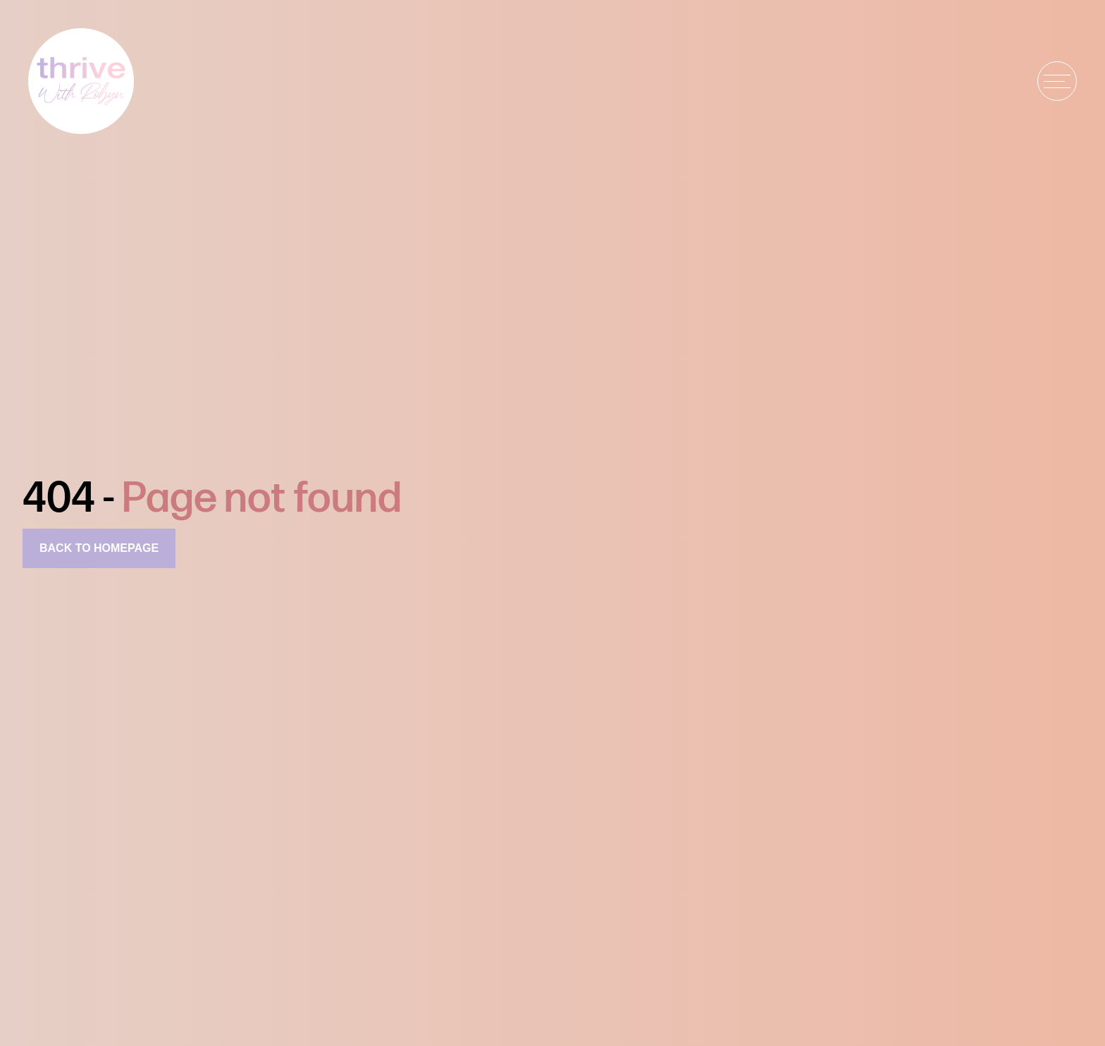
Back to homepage (99, 548)
